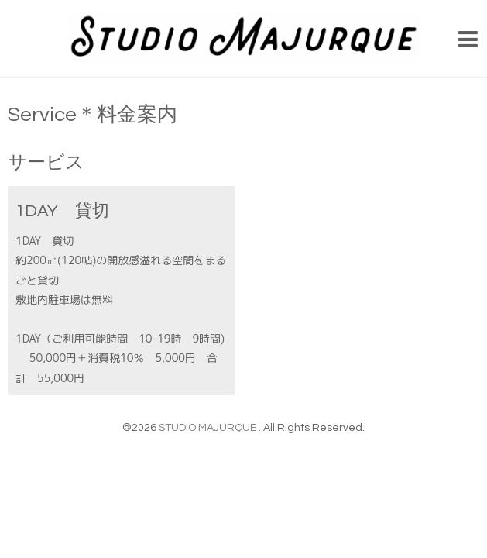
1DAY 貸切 (62, 211)
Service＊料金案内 (92, 115)
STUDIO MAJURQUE (209, 427)
